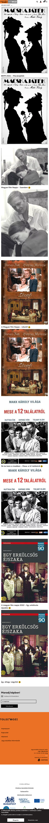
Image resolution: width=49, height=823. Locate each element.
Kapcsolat (4, 732)
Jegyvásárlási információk (10, 740)
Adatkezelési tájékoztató (24, 795)
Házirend (4, 736)
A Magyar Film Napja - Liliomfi (14, 327)
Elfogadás (16, 820)
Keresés (37, 2)
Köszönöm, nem (33, 820)
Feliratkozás (9, 706)
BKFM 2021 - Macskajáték (12, 76)
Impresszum (5, 728)
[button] (41, 2)
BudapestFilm (24, 791)
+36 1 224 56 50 (43, 751)
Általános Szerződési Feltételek (24, 788)
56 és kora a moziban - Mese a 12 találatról (20, 466)
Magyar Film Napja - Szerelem (14, 187)
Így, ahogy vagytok (9, 682)
